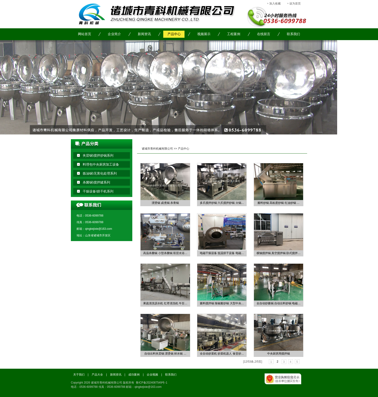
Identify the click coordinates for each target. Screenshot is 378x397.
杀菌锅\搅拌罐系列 (96, 182)
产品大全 (97, 374)
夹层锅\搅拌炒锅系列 (98, 155)
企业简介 (114, 34)
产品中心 (174, 34)
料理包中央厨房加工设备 (101, 164)
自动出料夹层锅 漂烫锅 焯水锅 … (165, 353)
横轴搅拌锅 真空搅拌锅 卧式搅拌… (279, 253)
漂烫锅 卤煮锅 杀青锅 (165, 203)
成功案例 (134, 374)
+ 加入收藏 (274, 3)
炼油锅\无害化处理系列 (100, 173)
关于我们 (79, 374)
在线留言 (263, 34)
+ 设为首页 (294, 3)
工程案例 (233, 34)
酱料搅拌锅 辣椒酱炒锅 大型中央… (222, 303)
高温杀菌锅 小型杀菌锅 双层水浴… (165, 253)
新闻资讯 (144, 34)
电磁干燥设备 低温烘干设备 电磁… (222, 253)
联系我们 (293, 34)
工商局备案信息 (286, 384)
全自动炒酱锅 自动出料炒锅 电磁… (279, 303)
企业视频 (152, 374)
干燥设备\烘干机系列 (98, 191)
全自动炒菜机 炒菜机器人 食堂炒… (222, 353)
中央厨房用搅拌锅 (278, 353)
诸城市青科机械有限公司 (157, 148)
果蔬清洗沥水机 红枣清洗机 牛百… (165, 303)
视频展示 (203, 34)
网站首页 (84, 34)
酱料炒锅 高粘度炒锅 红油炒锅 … (279, 203)
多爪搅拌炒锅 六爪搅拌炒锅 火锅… (222, 203)
